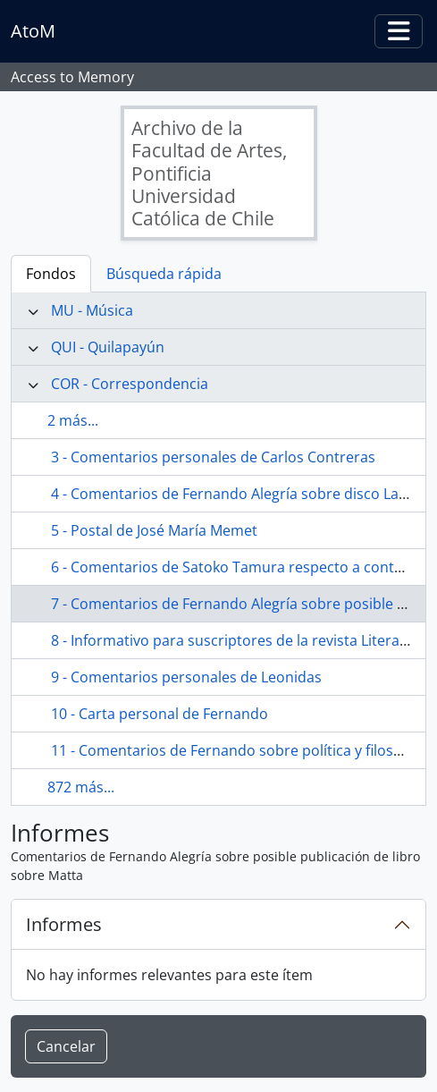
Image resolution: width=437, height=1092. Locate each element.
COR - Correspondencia (129, 384)
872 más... (80, 787)
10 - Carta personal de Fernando (159, 714)
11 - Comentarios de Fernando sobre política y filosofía (234, 750)
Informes (64, 924)
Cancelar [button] (66, 1046)
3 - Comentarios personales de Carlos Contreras (213, 457)
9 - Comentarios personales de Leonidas (186, 677)
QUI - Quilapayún (107, 347)
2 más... (72, 420)
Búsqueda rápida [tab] (164, 274)
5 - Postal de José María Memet (154, 530)
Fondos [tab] (51, 274)
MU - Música (92, 310)
